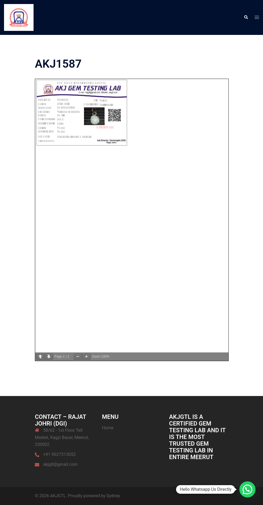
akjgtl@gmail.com (60, 464)
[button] (246, 17)
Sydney (113, 495)
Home (108, 427)
